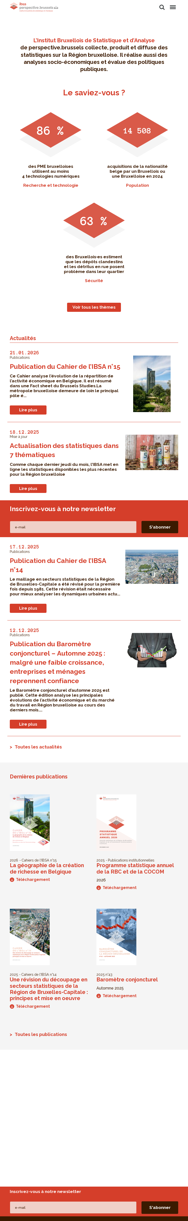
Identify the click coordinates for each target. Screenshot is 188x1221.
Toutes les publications (41, 1034)
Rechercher (162, 7)
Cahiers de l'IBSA (35, 860)
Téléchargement (30, 879)
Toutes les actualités (38, 746)
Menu (172, 5)
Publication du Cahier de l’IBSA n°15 (65, 366)
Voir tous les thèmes (94, 307)
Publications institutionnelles (131, 860)
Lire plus (28, 409)
